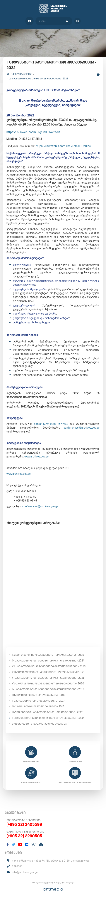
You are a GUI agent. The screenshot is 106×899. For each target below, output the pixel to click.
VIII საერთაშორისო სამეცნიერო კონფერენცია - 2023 (49, 666)
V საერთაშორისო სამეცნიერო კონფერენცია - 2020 (48, 683)
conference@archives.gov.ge (82, 427)
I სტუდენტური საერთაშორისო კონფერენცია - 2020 (47, 712)
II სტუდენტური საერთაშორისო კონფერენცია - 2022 (37, 78)
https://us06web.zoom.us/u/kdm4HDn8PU (63, 146)
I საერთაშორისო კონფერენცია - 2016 (38, 706)
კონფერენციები (22, 74)
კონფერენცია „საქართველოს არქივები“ (40, 723)
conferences (40, 506)
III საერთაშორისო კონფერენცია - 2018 (39, 695)
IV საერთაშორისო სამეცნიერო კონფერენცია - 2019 (48, 689)
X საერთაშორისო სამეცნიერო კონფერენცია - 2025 (48, 654)
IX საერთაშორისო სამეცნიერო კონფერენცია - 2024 (48, 660)
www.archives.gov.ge (36, 456)
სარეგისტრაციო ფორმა (51, 423)
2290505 (17, 866)
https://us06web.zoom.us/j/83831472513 (33, 132)
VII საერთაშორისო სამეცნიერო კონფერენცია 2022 (47, 672)
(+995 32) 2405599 (24, 824)
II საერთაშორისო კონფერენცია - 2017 (38, 700)
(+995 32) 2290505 (24, 835)
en (77, 21)
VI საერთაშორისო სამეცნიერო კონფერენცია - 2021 (48, 677)
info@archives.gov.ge (25, 872)
